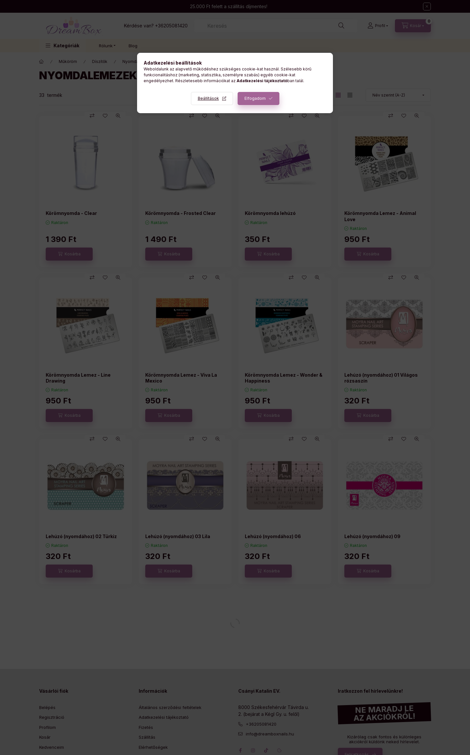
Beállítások (208, 98)
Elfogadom (255, 98)
